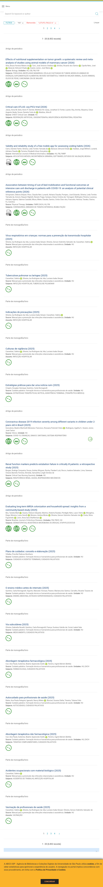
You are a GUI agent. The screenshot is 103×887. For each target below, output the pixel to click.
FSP (37, 71)
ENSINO (16, 596)
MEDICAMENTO (19, 632)
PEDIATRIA (77, 117)
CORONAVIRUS (19, 207)
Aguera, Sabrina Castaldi (21, 199)
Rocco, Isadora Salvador (70, 470)
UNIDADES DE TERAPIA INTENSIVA (39, 207)
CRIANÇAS (25, 436)
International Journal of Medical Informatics (29, 154)
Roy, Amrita (75, 110)
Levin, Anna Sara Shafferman (28, 518)
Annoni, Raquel (21, 197)
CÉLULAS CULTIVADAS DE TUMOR (56, 73)
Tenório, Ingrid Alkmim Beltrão (59, 664)
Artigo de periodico (14, 49)
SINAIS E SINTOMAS (38, 436)
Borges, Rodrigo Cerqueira (16, 470)
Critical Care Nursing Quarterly (23, 475)
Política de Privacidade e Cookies (51, 870)
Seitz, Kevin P (23, 110)
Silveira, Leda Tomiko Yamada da (35, 149)
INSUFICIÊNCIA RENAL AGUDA (25, 478)
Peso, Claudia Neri (34, 195)
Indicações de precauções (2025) (22, 312)
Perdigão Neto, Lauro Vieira (72, 513)
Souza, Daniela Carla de (27, 112)
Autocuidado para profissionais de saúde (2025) (30, 697)
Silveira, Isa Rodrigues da (15, 242)
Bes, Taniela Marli (12, 513)
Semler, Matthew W (36, 110)
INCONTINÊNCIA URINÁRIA (42, 156)
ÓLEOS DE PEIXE (12, 78)
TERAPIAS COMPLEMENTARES (25, 742)
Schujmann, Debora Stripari (16, 195)
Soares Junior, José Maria (40, 68)
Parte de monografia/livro (17, 225)
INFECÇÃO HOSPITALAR (22, 247)
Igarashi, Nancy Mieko (35, 700)
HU (27, 71)
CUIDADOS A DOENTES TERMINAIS (27, 559)
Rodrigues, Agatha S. (74, 428)
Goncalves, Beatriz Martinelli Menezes (20, 428)
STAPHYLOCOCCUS (67, 523)
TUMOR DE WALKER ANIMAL (69, 76)
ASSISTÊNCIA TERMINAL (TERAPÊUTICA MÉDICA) (64, 393)
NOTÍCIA (41, 393)
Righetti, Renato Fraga (35, 197)
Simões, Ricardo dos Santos (67, 66)
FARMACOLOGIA (19, 669)
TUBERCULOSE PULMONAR (43, 284)
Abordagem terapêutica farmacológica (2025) (29, 661)
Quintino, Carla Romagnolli (37, 388)
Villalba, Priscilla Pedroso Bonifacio (19, 554)
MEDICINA (24, 596)
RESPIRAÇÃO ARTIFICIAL (23, 117)
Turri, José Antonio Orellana (43, 66)
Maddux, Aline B (45, 112)
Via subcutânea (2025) (17, 624)
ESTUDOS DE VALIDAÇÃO (74, 156)
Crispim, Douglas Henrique (16, 388)
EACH (41, 204)
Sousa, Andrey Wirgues (35, 470)
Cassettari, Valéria (83, 242)
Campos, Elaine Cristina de (55, 197)
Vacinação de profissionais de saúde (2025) (28, 807)
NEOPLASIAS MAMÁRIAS (33, 73)
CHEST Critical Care (19, 115)
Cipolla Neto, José (89, 66)
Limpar (96, 23)
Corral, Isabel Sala (75, 627)
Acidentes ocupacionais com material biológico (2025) (33, 770)
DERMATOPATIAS (20, 523)
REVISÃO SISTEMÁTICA (48, 76)
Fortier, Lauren (65, 110)
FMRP (63, 154)
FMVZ (57, 520)
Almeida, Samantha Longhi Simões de (39, 473)
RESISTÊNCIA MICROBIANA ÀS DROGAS (43, 523)
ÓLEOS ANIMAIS (88, 76)
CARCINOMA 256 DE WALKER (30, 78)
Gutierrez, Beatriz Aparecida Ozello (31, 664)
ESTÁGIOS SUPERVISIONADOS (41, 596)
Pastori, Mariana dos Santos (59, 591)
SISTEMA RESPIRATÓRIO (57, 436)
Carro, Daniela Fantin (14, 149)
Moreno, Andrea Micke (39, 515)
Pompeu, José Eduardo (71, 195)
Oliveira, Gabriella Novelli (15, 627)
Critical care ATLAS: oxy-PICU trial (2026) (26, 107)
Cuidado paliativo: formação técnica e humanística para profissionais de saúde (42, 391)
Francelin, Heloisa (75, 199)
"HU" (21, 23)
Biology (14, 71)
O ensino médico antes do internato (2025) (27, 588)
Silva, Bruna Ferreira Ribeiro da (17, 66)
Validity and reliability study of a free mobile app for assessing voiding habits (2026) (48, 146)
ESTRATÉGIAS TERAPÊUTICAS (25, 393)
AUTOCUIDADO (19, 705)
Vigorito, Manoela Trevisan (37, 591)
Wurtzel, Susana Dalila (55, 700)
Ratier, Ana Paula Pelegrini (16, 700)
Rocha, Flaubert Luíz (53, 470)
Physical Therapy (18, 204)
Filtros (9, 23)
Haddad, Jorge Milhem (81, 149)
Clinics (14, 433)
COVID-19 (17, 436)
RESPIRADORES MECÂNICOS (49, 478)
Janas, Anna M (11, 110)
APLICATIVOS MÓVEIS (22, 156)
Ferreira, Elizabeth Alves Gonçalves (34, 151)
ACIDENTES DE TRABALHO (23, 779)
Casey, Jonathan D (52, 110)
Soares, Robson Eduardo (31, 513)
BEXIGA (87, 156)
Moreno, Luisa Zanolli (19, 515)
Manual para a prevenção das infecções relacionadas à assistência (37, 244)
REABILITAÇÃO (59, 207)
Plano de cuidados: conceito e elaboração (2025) (30, 551)
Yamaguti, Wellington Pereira (78, 197)
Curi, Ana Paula (11, 664)
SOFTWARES (58, 156)
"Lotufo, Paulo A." (47, 23)
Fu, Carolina (10, 202)
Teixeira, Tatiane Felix (73, 700)
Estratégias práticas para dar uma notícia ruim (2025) (33, 385)
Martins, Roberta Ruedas (51, 513)
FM (34, 71)
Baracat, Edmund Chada (17, 68)
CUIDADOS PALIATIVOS (50, 559)
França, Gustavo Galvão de (57, 627)
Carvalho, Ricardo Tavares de (82, 591)
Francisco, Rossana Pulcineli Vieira (49, 428)
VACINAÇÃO (17, 815)
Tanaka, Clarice (88, 199)
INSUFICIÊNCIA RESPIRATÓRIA (60, 117)
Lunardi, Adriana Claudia (51, 195)
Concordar (49, 882)
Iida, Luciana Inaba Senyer (36, 242)
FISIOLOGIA (17, 73)
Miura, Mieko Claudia (40, 199)
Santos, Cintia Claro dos (58, 199)
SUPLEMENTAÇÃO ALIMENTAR (26, 76)
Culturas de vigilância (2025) (20, 348)
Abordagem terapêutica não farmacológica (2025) (31, 734)
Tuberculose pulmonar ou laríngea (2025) (26, 275)
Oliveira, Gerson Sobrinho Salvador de (60, 242)
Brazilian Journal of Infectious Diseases (27, 520)
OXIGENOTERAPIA (40, 117)
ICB (31, 71)
